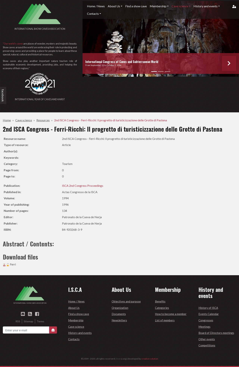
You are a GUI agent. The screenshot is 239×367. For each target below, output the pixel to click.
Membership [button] (158, 6)
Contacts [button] (93, 13)
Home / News (76, 301)
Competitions (206, 345)
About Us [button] (114, 6)
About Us (74, 307)
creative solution (149, 358)
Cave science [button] (180, 6)
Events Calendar (208, 314)
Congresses (205, 320)
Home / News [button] (96, 6)
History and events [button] (205, 6)
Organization (120, 307)
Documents (119, 314)
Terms (40, 321)
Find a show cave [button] (136, 6)
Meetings (204, 326)
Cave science (23, 120)
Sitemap (28, 321)
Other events (206, 339)
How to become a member (171, 314)
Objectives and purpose (126, 301)
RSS (17, 321)
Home (7, 120)
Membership (75, 320)
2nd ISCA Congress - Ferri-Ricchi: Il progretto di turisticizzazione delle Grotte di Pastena (110, 120)
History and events (80, 332)
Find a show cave (78, 314)
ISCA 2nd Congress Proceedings (82, 185)
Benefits (160, 301)
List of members (165, 320)
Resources (43, 120)
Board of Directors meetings (216, 332)
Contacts (74, 339)
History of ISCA (208, 307)
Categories (162, 307)
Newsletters (119, 320)
